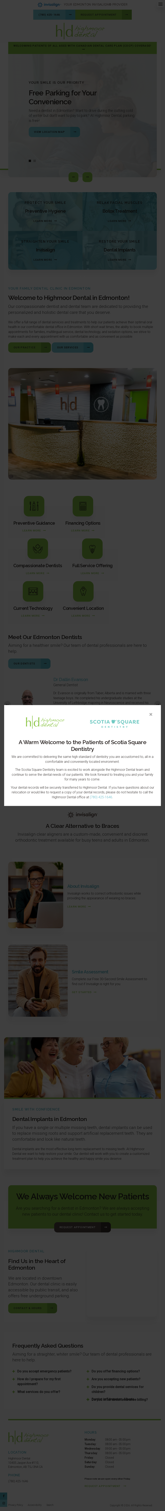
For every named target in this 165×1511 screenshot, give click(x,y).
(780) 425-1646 (101, 797)
